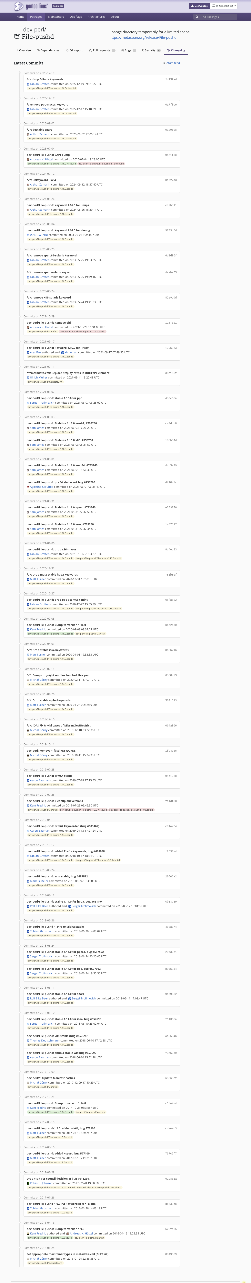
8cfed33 (171, 541)
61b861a (171, 1160)
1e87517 (171, 517)
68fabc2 (171, 591)
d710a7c (171, 475)
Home (20, 16)
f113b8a (171, 1004)
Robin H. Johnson (41, 1164)
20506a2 (171, 863)
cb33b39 (171, 888)
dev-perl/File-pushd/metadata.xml (45, 376)
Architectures (96, 16)
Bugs (128, 50)
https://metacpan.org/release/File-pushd (142, 37)
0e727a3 (171, 178)
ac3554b (171, 1020)
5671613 (171, 690)
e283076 (171, 500)
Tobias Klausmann (42, 917)
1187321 (171, 319)
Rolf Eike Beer (39, 892)
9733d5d (171, 228)
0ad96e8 (171, 129)
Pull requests (102, 50)
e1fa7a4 (171, 1086)
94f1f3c (171, 153)
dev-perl (33, 29)
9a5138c (171, 764)
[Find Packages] (218, 17)
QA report (74, 50)
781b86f (171, 566)
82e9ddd (171, 294)
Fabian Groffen (40, 83)
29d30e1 (171, 938)
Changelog (176, 50)
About (115, 16)
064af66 (171, 715)
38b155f (171, 368)
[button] (199, 6)
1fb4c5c (171, 739)
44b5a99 (171, 459)
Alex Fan (35, 347)
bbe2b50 (171, 616)
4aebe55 (171, 269)
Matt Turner (38, 570)
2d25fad (171, 79)
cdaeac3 (171, 1111)
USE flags (76, 16)
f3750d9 (171, 1037)
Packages (36, 16)
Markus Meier (39, 867)
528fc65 (171, 1210)
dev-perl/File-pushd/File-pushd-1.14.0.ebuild (82, 327)
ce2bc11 (171, 203)
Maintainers (56, 16)
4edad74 (171, 913)
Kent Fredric (38, 620)
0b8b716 (171, 640)
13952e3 (171, 343)
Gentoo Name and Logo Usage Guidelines (140, 1275)
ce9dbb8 (171, 418)
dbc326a (171, 1185)
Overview (24, 50)
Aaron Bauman (40, 768)
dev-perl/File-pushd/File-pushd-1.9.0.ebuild (131, 797)
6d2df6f (171, 252)
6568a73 (171, 665)
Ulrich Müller (38, 372)
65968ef (171, 1061)
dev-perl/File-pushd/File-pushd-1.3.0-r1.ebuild (83, 797)
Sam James (37, 422)
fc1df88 (171, 789)
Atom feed (171, 63)
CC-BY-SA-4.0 (99, 1275)
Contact (232, 1268)
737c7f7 (171, 1136)
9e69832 (171, 979)
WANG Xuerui (39, 232)
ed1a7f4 (171, 814)
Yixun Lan (71, 347)
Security (151, 50)
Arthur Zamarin (40, 133)
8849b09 (171, 1235)
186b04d (171, 434)
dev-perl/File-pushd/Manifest (42, 327)
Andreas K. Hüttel (41, 158)
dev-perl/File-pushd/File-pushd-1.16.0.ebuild (101, 162)
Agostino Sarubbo (41, 479)
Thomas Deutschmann (45, 1024)
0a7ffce (171, 104)
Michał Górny (38, 669)
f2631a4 (171, 838)
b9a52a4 (171, 954)
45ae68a (171, 393)
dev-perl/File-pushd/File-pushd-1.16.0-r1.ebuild (52, 87)
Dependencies (48, 50)
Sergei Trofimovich (42, 397)
